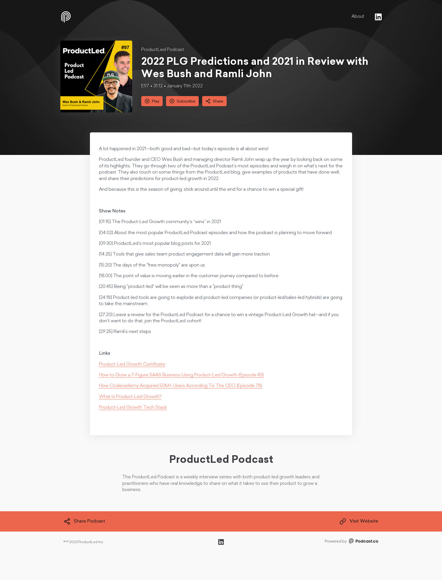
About (358, 16)
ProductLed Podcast (162, 50)
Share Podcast (84, 521)
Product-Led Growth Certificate (132, 364)
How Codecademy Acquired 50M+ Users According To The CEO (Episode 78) (180, 386)
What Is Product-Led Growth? (130, 397)
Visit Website (358, 521)
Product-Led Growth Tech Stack (133, 407)
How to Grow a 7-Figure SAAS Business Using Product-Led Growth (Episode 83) (181, 375)
